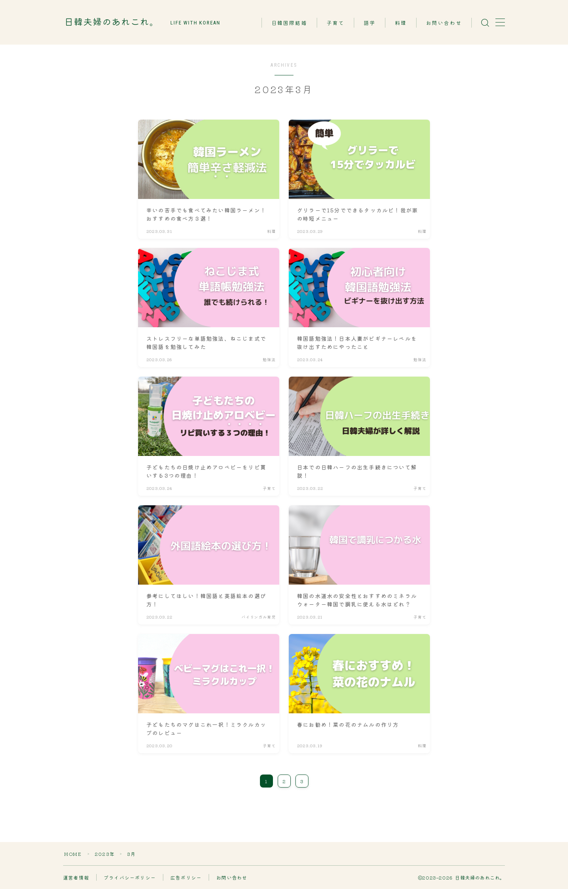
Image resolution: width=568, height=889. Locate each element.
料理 (401, 23)
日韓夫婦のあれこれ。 (111, 22)
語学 (370, 23)
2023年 (105, 853)
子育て (335, 23)
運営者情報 (76, 877)
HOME (72, 853)
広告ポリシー (186, 877)
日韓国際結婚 (289, 23)
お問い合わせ (444, 23)
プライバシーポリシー (130, 877)
